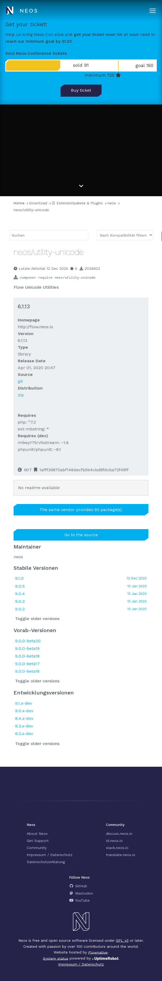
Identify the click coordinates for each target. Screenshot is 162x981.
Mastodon (81, 893)
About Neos (37, 833)
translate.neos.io (120, 855)
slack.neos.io (117, 848)
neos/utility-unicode (31, 210)
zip (21, 394)
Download (38, 203)
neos (112, 203)
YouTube (79, 900)
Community (37, 848)
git (20, 381)
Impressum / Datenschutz (49, 855)
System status (55, 958)
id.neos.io (114, 840)
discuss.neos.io (119, 833)
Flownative (98, 952)
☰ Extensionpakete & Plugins (77, 203)
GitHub (78, 886)
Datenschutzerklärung (46, 862)
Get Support (38, 840)
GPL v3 (122, 940)
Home (19, 203)
